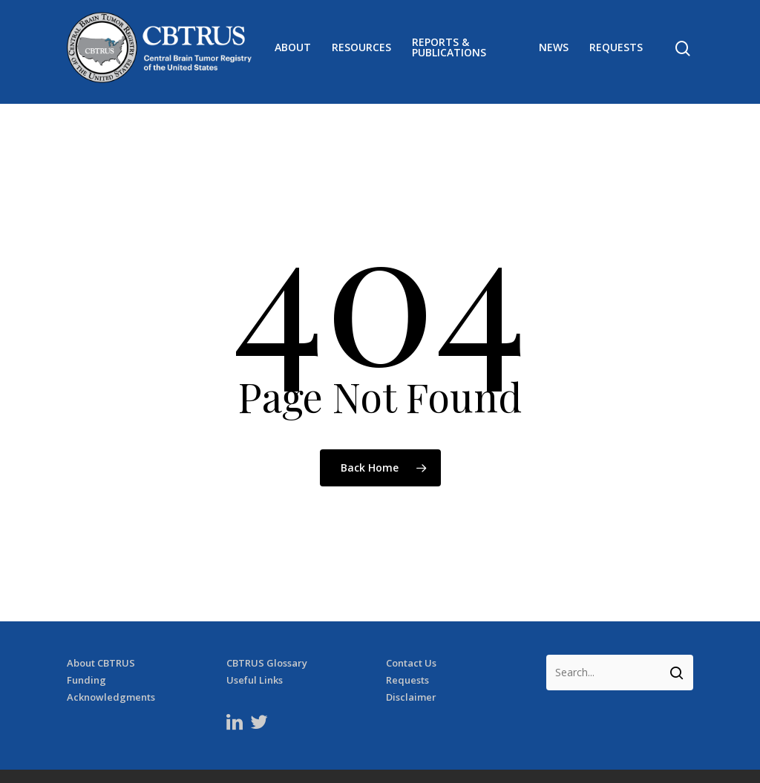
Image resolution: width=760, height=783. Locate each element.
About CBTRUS (101, 628)
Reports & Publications (458, 52)
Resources (370, 52)
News (554, 52)
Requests (616, 52)
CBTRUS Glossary (266, 628)
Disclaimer (411, 662)
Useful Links (254, 645)
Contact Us (411, 628)
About (302, 52)
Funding (86, 645)
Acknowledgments (111, 662)
